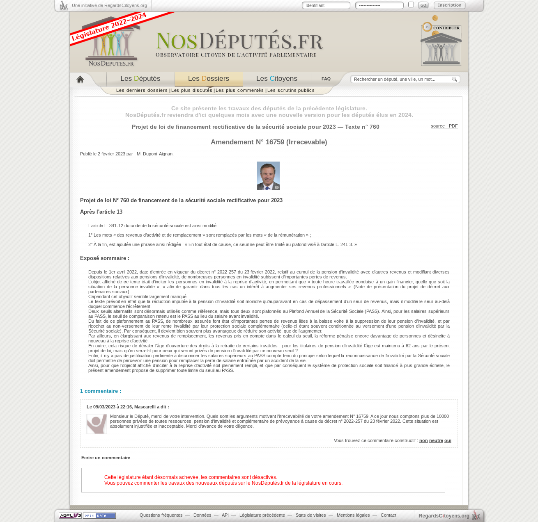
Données (202, 515)
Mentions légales (353, 515)
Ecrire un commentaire (105, 457)
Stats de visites (311, 515)
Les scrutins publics (291, 90)
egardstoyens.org (443, 516)
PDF (453, 125)
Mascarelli (145, 406)
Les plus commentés (240, 90)
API (225, 515)
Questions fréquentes (161, 515)
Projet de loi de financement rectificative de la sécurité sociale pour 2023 (234, 126)
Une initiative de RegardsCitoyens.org (109, 5)
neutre (436, 440)
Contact (388, 515)
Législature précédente (262, 515)
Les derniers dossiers (142, 90)
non (423, 440)
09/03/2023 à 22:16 (112, 406)
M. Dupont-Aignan (154, 153)
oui (447, 440)
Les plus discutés (192, 90)
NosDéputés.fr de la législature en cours (296, 483)
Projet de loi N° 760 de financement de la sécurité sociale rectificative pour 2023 (181, 200)
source (438, 125)
